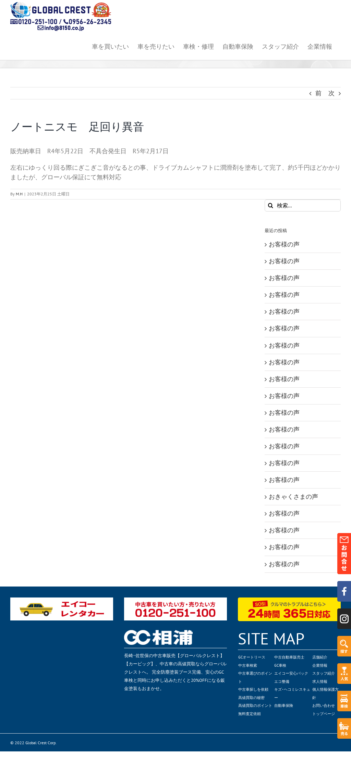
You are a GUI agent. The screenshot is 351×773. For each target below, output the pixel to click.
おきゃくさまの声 (293, 496)
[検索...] (303, 206)
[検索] (271, 206)
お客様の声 (284, 244)
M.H (19, 193)
